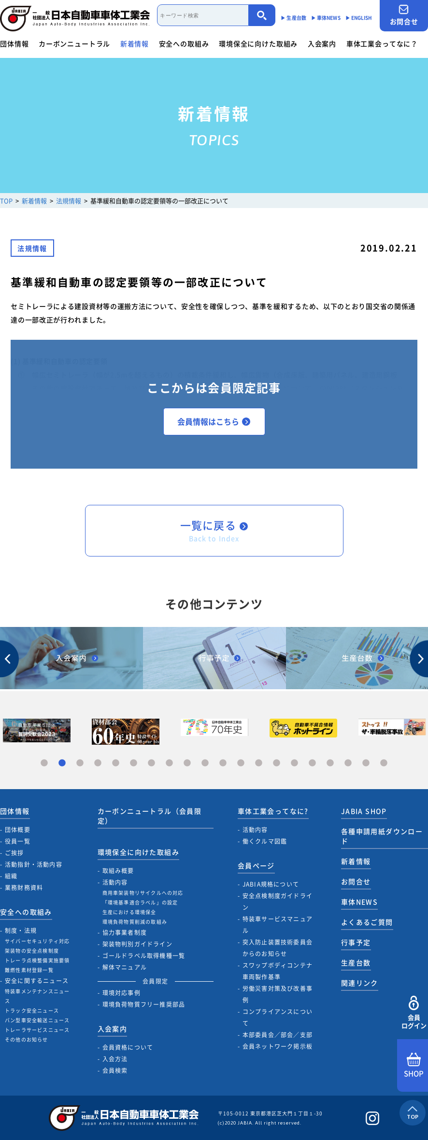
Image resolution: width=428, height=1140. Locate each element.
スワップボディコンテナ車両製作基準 (278, 971)
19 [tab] (366, 763)
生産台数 (356, 962)
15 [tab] (294, 763)
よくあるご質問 (367, 922)
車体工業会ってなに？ (382, 43)
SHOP (413, 1066)
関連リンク (359, 982)
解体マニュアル (124, 967)
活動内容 (115, 882)
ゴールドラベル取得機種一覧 (143, 955)
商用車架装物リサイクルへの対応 (143, 892)
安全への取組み (184, 43)
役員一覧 (17, 841)
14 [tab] (276, 763)
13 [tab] (259, 763)
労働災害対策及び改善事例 (278, 994)
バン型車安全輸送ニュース (37, 1020)
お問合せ (404, 15)
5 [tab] (116, 763)
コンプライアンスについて (278, 1017)
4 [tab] (98, 763)
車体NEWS (359, 901)
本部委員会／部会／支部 (278, 1034)
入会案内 (322, 43)
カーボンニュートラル (74, 43)
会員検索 (115, 1070)
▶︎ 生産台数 (293, 17)
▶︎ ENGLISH (358, 17)
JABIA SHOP (364, 811)
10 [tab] (205, 763)
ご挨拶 (14, 852)
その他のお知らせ (26, 1039)
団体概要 (17, 829)
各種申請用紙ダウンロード (382, 836)
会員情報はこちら (213, 421)
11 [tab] (223, 763)
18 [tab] (348, 763)
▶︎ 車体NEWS (326, 17)
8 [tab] (169, 763)
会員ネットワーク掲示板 (278, 1046)
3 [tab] (80, 763)
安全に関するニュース (37, 980)
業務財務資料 (24, 887)
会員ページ (256, 865)
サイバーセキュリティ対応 (37, 941)
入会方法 (115, 1059)
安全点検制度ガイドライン (278, 901)
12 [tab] (241, 763)
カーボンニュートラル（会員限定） (150, 815)
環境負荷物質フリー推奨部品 (143, 1004)
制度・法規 (21, 930)
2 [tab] (62, 763)
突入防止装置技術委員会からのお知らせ (278, 948)
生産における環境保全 (129, 912)
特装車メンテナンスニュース (37, 995)
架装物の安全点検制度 (32, 950)
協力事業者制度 (124, 932)
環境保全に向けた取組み (258, 43)
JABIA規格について (271, 884)
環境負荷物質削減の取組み (134, 921)
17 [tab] (330, 763)
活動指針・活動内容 (33, 864)
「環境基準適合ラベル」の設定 (140, 902)
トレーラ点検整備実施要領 (37, 960)
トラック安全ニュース (32, 1010)
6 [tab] (133, 763)
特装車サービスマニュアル (278, 925)
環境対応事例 (121, 992)
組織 (11, 876)
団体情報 (14, 43)
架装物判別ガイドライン (137, 944)
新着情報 (134, 43)
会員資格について (128, 1047)
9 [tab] (187, 763)
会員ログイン (413, 1013)
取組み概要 (118, 870)
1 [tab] (44, 763)
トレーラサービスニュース (37, 1029)
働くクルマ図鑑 (265, 841)
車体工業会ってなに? (273, 811)
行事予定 (356, 942)
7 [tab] (151, 763)
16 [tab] (312, 763)
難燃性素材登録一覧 (29, 969)
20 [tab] (384, 763)
